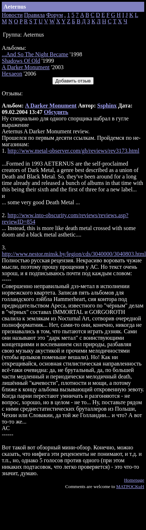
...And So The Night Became (35, 54)
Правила (34, 15)
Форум (54, 15)
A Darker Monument (26, 67)
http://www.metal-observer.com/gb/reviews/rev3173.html (73, 151)
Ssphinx (107, 105)
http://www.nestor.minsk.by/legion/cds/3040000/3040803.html (74, 254)
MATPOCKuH (130, 486)
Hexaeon (12, 74)
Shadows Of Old (21, 61)
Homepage (134, 480)
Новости (12, 15)
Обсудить (56, 112)
